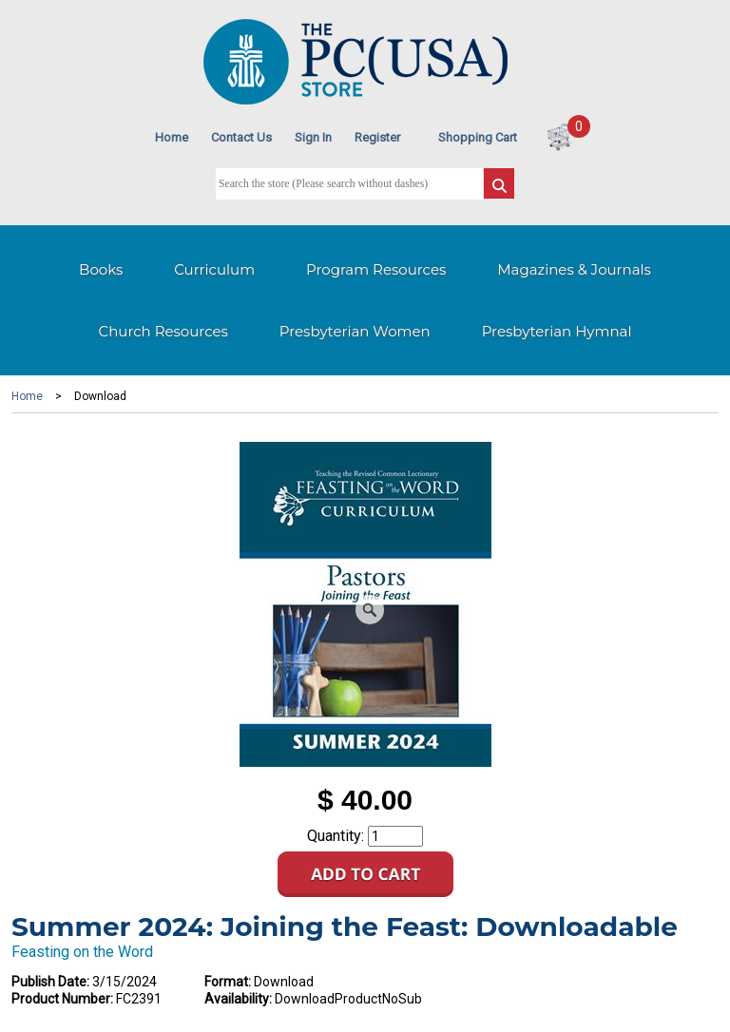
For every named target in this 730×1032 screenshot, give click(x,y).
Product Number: (62, 998)
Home (171, 137)
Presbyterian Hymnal (557, 331)
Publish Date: (50, 981)
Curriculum (214, 269)
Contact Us (241, 137)
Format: (227, 981)
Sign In (313, 137)
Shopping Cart (477, 137)
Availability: (238, 998)
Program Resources (376, 269)
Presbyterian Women (355, 331)
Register (377, 137)
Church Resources (163, 331)
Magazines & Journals (574, 269)
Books (101, 269)
